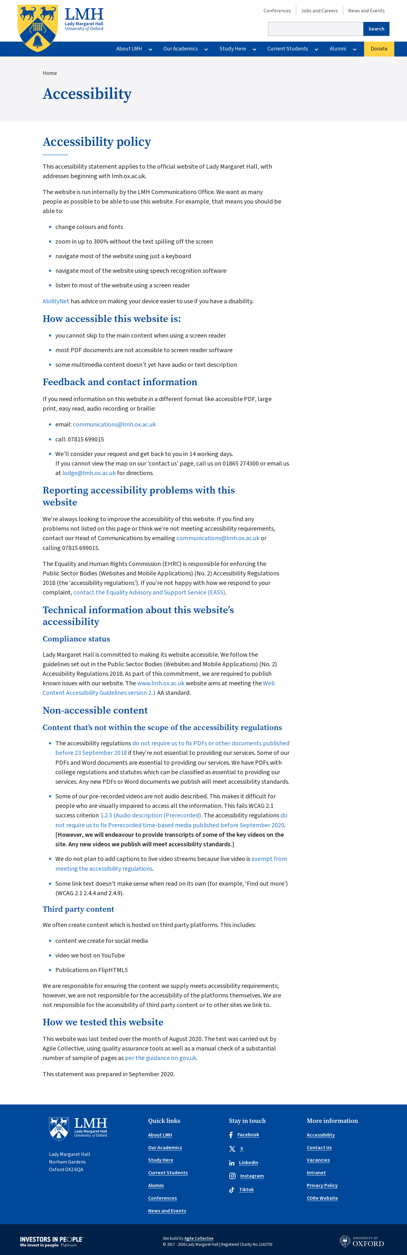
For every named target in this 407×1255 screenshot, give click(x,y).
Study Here (232, 49)
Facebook (244, 1132)
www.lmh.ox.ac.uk (160, 682)
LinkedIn (243, 1160)
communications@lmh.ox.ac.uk (114, 424)
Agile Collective (198, 1234)
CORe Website (322, 1194)
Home (50, 73)
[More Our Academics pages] (206, 49)
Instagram (246, 1173)
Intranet (316, 1169)
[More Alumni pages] (354, 49)
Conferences (277, 10)
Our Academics (180, 49)
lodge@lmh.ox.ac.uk (89, 472)
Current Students (287, 49)
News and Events (366, 10)
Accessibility (321, 1132)
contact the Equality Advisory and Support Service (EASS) (149, 591)
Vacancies (318, 1157)
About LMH (129, 49)
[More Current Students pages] (316, 49)
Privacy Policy (322, 1181)
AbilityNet (56, 301)
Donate (379, 49)
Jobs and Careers (319, 10)
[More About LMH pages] (150, 49)
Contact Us (319, 1144)
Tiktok (241, 1187)
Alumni (338, 49)
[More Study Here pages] (254, 49)
